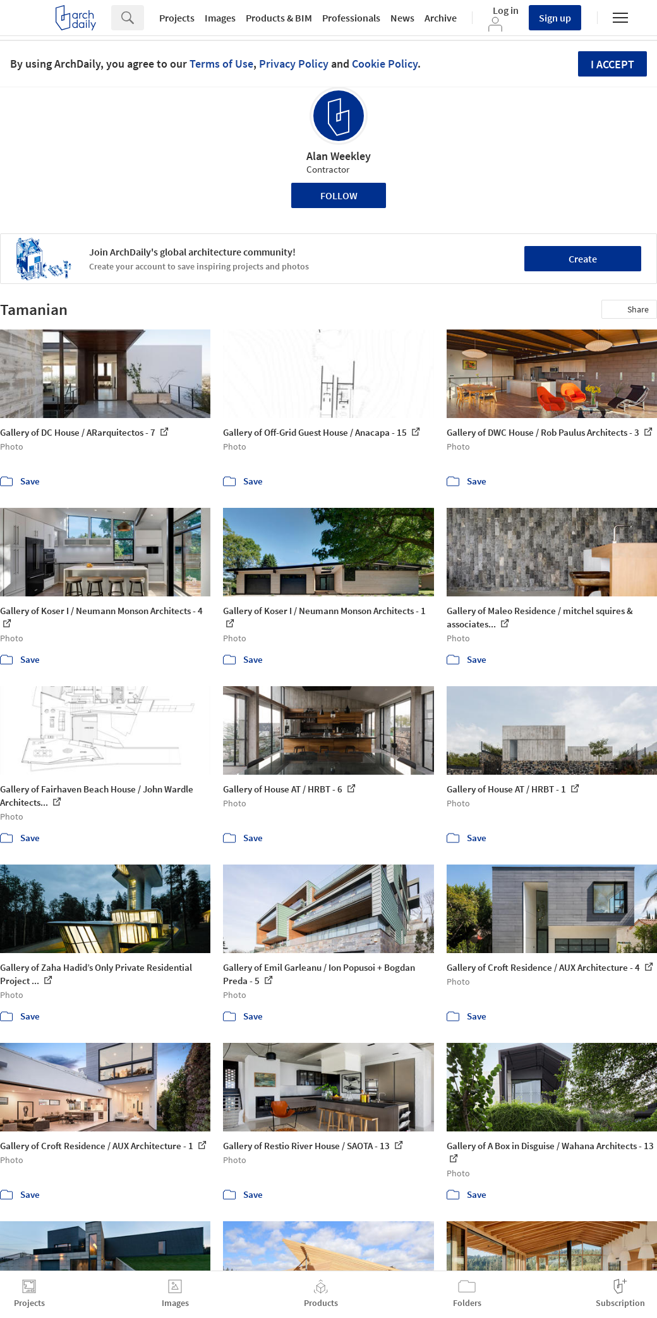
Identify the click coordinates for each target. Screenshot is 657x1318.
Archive (441, 18)
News (402, 18)
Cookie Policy (385, 63)
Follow (339, 195)
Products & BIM (279, 18)
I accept (612, 64)
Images (220, 18)
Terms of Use (221, 63)
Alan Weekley (338, 156)
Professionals (351, 18)
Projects (177, 18)
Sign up (555, 17)
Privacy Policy (293, 63)
